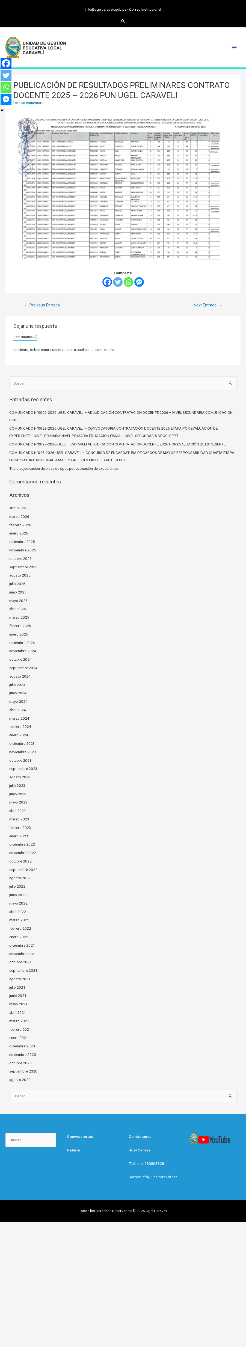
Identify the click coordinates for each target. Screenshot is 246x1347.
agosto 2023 (20, 777)
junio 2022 (17, 895)
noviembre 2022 (22, 852)
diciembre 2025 (22, 541)
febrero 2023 (20, 827)
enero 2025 (18, 634)
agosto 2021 (20, 979)
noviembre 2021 (22, 954)
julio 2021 (17, 987)
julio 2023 (17, 785)
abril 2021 (17, 1012)
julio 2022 (17, 886)
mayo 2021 (18, 1004)
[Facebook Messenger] (139, 282)
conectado (59, 349)
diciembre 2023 (22, 743)
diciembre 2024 (22, 642)
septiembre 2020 (23, 1071)
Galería (73, 1150)
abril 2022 (17, 911)
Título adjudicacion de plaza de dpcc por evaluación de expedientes (63, 468)
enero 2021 (18, 1037)
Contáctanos (140, 1136)
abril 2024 (17, 710)
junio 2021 (17, 995)
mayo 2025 (18, 600)
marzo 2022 (19, 920)
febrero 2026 (20, 525)
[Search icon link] (123, 21)
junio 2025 (17, 592)
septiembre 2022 (23, 869)
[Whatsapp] (128, 282)
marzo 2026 (19, 516)
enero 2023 (18, 836)
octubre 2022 (20, 861)
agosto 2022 (20, 878)
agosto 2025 (20, 575)
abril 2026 (17, 508)
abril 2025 (17, 609)
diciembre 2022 (22, 844)
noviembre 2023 (22, 752)
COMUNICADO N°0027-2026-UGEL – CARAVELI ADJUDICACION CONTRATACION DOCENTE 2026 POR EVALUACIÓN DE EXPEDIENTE (117, 444)
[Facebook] (107, 282)
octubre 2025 (20, 558)
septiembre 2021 (23, 970)
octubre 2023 (20, 760)
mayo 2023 (18, 802)
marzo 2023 (19, 819)
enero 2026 (18, 533)
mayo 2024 (18, 701)
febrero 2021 (20, 1029)
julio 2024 (17, 685)
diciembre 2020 (22, 1046)
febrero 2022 (20, 928)
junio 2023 (17, 794)
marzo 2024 (19, 718)
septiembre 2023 (23, 768)
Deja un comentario (29, 103)
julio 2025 (17, 583)
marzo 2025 (19, 617)
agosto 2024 (20, 676)
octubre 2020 (20, 1063)
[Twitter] (118, 282)
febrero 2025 (20, 626)
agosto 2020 (20, 1079)
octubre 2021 (20, 962)
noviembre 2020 (22, 1054)
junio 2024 (17, 693)
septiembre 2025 (23, 567)
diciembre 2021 (22, 945)
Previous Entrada (42, 305)
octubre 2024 (20, 659)
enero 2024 (18, 735)
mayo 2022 (18, 903)
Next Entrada (208, 305)
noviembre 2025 (22, 550)
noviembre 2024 (22, 651)
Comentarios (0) (25, 337)
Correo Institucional (145, 9)
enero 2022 (18, 937)
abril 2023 (17, 810)
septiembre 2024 (23, 668)
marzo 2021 (19, 1021)
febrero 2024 (20, 726)
